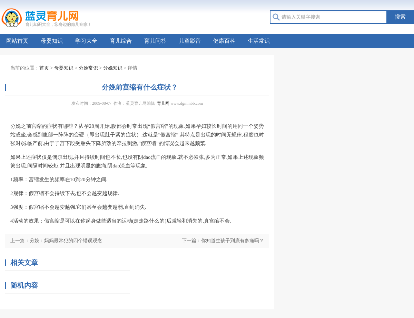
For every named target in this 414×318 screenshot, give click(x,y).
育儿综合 (121, 41)
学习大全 (86, 41)
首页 (44, 68)
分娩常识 (88, 68)
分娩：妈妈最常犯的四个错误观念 (66, 240)
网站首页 (17, 41)
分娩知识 (112, 68)
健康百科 (224, 41)
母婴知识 (52, 41)
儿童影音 (190, 41)
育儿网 (163, 103)
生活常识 (259, 41)
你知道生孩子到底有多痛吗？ (232, 240)
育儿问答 (155, 41)
